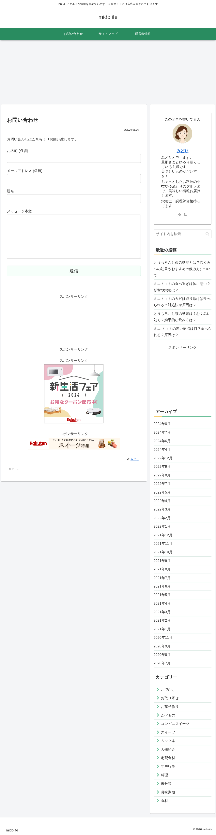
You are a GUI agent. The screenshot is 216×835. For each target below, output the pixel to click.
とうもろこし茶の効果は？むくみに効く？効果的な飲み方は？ (182, 317)
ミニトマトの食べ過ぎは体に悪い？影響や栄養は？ (182, 287)
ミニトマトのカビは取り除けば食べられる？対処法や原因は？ (182, 302)
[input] (182, 234)
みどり (182, 151)
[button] (207, 234)
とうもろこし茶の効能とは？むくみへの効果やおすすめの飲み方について (182, 268)
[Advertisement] (108, 72)
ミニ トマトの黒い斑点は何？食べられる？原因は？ (182, 332)
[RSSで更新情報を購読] (185, 214)
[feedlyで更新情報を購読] (179, 214)
